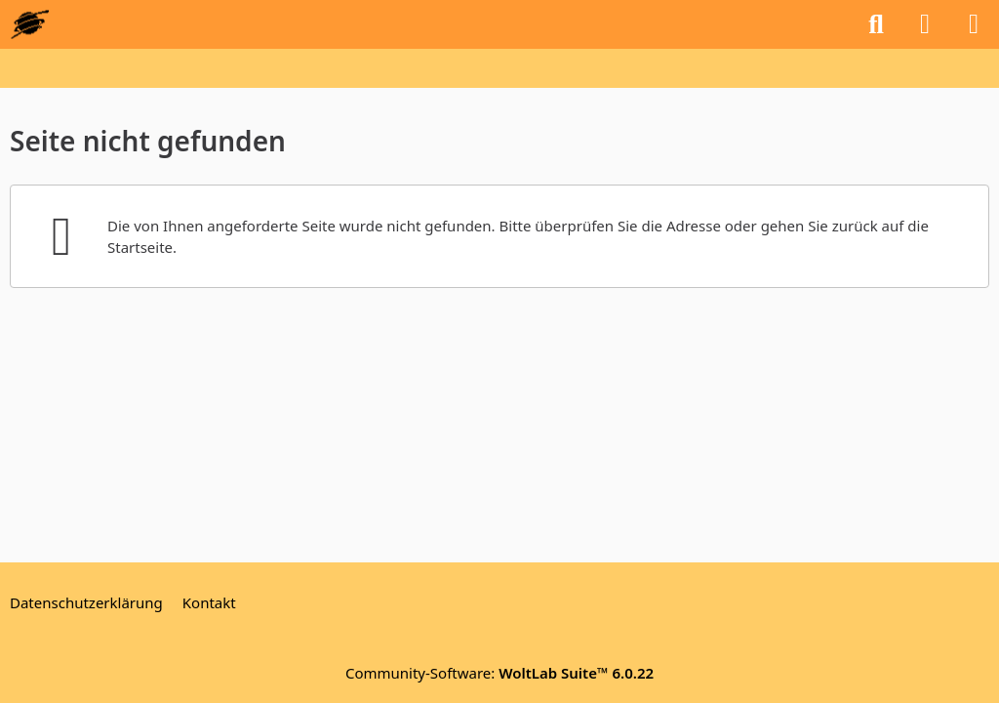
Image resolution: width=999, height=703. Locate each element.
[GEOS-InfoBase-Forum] (30, 24)
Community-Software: (499, 672)
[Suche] (876, 24)
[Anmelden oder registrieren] (924, 24)
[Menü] (973, 24)
